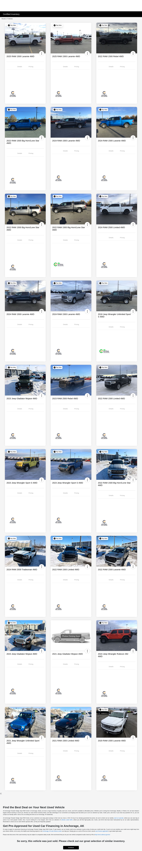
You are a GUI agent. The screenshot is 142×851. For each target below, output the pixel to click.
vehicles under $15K (67, 820)
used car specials (119, 818)
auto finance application (101, 831)
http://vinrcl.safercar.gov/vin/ (102, 834)
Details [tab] (19, 66)
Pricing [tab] (31, 66)
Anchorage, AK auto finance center (52, 831)
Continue (71, 847)
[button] (12, 25)
